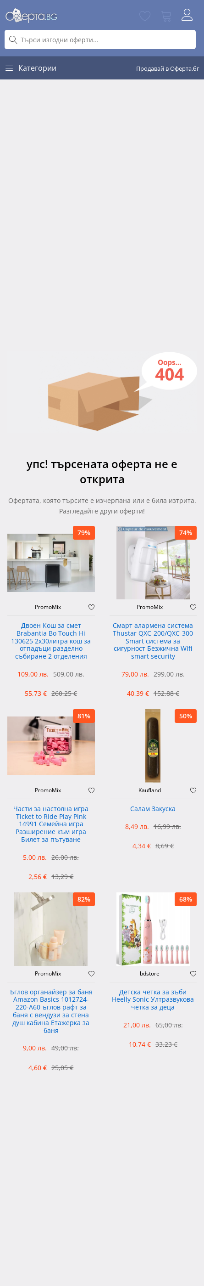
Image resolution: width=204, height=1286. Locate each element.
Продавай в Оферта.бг (167, 68)
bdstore (150, 973)
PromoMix (48, 607)
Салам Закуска (153, 809)
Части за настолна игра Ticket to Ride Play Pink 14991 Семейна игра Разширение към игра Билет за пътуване (50, 824)
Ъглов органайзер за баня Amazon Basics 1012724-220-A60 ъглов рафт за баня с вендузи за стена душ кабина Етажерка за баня (51, 1011)
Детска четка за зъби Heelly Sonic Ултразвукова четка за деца (153, 1000)
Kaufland (149, 790)
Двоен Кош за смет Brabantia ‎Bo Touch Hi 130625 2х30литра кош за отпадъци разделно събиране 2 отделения (51, 641)
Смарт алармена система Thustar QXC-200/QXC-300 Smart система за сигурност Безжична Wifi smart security (153, 641)
